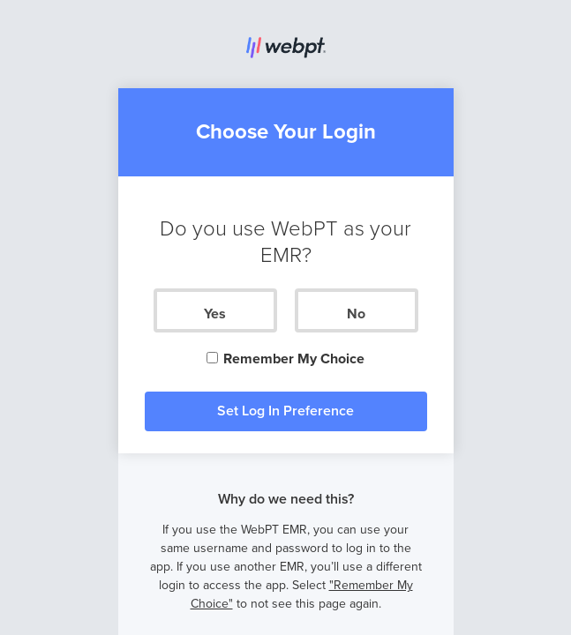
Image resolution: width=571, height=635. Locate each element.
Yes (215, 314)
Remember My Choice (285, 359)
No (356, 314)
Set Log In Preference (285, 411)
